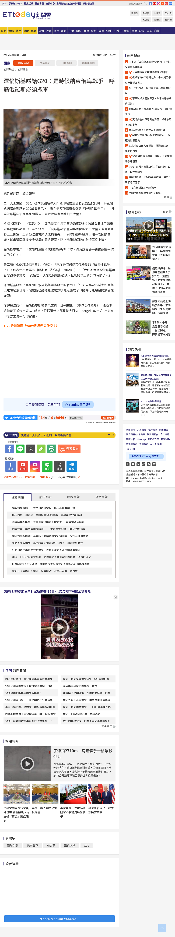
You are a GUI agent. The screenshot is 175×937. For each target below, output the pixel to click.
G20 (86, 845)
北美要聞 (45, 63)
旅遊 (64, 31)
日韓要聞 (66, 63)
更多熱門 (108, 726)
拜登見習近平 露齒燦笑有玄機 (101, 810)
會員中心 (50, 3)
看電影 (134, 13)
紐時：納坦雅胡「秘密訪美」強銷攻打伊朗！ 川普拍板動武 (47, 543)
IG (158, 3)
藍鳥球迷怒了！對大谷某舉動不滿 (147, 130)
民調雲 (145, 13)
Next (109, 435)
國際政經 (9, 69)
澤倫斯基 (69, 845)
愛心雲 (168, 13)
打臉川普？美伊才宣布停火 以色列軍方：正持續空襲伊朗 (46, 550)
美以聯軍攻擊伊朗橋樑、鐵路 (80, 686)
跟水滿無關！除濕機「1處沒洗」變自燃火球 (148, 111)
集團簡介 (163, 429)
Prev (113, 435)
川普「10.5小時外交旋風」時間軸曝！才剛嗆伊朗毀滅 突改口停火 (51, 557)
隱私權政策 (153, 439)
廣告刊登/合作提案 (135, 434)
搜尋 (145, 3)
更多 (168, 197)
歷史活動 (28, 3)
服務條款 (165, 439)
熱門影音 (45, 497)
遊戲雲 (168, 20)
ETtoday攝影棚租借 (151, 401)
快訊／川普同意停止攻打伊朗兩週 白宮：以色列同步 (147, 169)
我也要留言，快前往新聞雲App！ (59, 919)
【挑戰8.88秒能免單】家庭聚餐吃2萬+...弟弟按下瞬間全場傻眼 (46, 591)
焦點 (11, 31)
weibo (166, 3)
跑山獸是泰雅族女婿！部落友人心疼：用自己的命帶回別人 (57, 435)
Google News (170, 3)
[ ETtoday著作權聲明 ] (64, 477)
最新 (3, 31)
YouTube (154, 3)
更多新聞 (107, 417)
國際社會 (23, 69)
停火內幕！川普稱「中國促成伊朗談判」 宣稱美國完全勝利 (47, 515)
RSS (162, 3)
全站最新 (101, 497)
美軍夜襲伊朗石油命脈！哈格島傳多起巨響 (30, 707)
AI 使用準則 (156, 444)
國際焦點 (23, 63)
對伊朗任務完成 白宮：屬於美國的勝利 (86, 721)
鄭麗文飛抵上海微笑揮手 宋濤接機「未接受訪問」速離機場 (161, 307)
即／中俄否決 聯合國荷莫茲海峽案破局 (28, 679)
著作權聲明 (131, 444)
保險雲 (157, 20)
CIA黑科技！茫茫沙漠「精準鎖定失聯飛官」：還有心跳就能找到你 (51, 564)
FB (150, 3)
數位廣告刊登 (74, 3)
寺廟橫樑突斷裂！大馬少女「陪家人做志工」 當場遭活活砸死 (48, 522)
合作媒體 (164, 434)
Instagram (138, 464)
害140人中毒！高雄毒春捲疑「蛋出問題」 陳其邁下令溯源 (161, 328)
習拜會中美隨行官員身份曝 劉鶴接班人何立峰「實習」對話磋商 (16, 814)
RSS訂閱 (130, 448)
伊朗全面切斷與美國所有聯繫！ (23, 693)
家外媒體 (61, 3)
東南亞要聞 (88, 63)
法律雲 (157, 13)
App (19, 3)
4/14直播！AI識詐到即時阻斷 (155, 356)
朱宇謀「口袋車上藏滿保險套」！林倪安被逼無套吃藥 (147, 64)
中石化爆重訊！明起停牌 (142, 187)
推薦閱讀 (17, 497)
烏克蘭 (51, 845)
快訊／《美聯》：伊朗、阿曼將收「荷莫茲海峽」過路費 (45, 571)
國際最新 (73, 497)
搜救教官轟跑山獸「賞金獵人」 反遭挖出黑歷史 (147, 137)
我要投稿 (130, 429)
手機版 (12, 3)
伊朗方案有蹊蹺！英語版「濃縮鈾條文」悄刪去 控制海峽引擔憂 (50, 536)
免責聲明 (143, 444)
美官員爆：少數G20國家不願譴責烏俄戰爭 (72, 812)
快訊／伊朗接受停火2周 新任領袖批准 (86, 679)
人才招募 (141, 429)
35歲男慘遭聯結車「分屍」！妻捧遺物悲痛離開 (148, 158)
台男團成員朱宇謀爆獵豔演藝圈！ (149, 72)
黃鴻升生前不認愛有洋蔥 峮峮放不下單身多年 (148, 122)
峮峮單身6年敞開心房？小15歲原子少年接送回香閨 (148, 80)
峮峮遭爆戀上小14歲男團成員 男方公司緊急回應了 (148, 179)
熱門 (19, 31)
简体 (4, 3)
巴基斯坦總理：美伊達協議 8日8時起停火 (30, 714)
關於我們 (152, 429)
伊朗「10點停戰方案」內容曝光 (81, 714)
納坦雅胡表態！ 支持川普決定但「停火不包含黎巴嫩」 (45, 508)
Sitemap (141, 439)
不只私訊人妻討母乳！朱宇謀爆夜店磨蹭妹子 (148, 101)
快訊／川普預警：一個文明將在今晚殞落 (28, 700)
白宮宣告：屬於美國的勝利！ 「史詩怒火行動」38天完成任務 (48, 529)
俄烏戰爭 (32, 845)
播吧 (26, 31)
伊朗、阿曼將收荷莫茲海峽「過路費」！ (28, 721)
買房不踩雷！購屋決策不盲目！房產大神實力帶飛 (156, 377)
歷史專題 (39, 3)
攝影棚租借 (88, 3)
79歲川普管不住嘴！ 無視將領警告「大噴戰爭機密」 (161, 253)
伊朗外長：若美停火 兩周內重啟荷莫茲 (86, 700)
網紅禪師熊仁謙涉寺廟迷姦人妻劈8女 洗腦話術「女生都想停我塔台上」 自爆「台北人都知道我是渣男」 (161, 280)
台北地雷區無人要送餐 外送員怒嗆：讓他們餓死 (147, 148)
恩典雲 (145, 20)
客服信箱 (130, 439)
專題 (34, 31)
